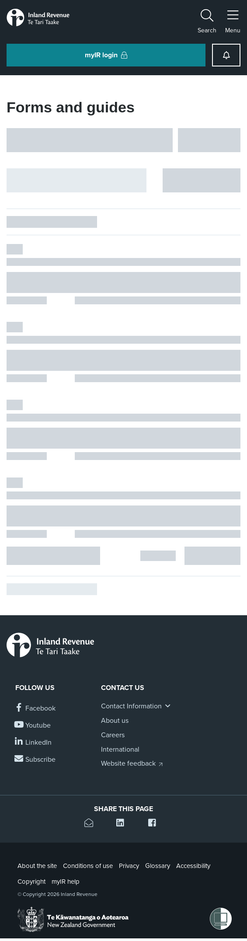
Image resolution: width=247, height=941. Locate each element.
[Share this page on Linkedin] (123, 824)
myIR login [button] (106, 55)
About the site (37, 866)
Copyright (31, 881)
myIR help (66, 881)
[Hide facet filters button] (76, 180)
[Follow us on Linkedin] (33, 742)
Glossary (157, 866)
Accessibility (193, 866)
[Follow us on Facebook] (35, 708)
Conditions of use (88, 866)
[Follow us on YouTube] (33, 725)
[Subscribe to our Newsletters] (35, 759)
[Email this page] (91, 824)
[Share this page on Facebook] (155, 824)
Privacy (129, 866)
